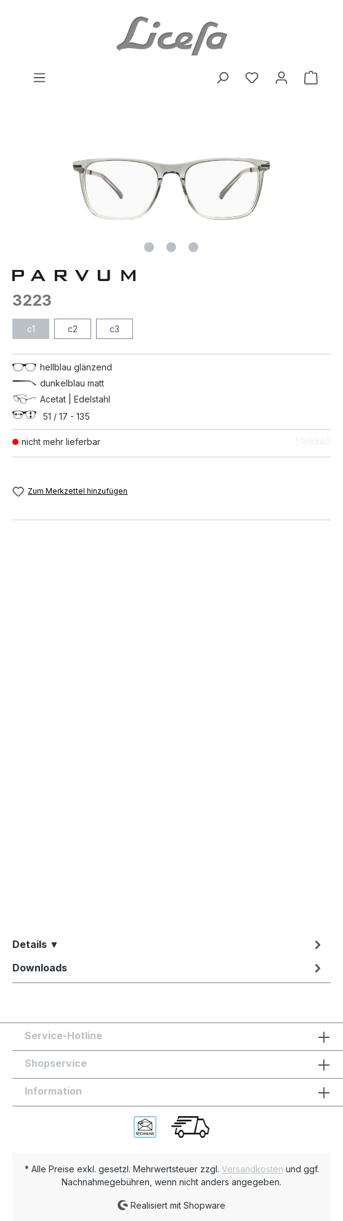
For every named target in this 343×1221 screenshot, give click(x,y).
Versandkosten (252, 1169)
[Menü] (39, 77)
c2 (73, 329)
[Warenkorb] (307, 77)
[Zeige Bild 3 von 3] (193, 247)
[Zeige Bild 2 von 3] (171, 247)
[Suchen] (222, 77)
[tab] (168, 944)
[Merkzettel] (252, 77)
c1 (31, 329)
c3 (114, 329)
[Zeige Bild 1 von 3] (149, 247)
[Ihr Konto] (281, 77)
